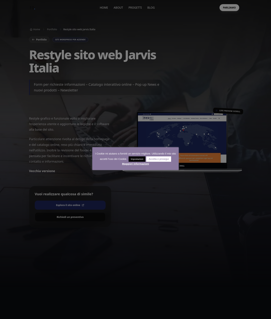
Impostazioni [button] (137, 159)
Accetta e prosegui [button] (159, 159)
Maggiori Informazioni (135, 163)
